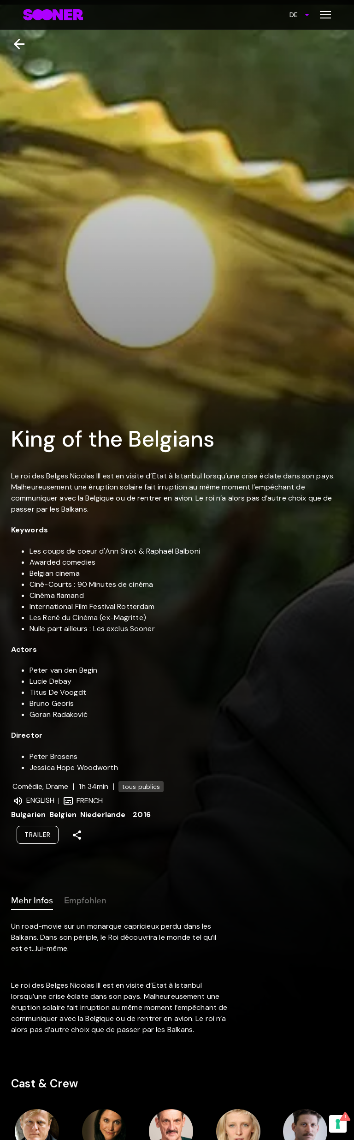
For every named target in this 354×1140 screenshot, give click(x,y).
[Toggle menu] (325, 14)
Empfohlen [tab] (85, 899)
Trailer (37, 834)
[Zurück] (15, 44)
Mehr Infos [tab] (32, 899)
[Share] (77, 835)
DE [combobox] (293, 15)
